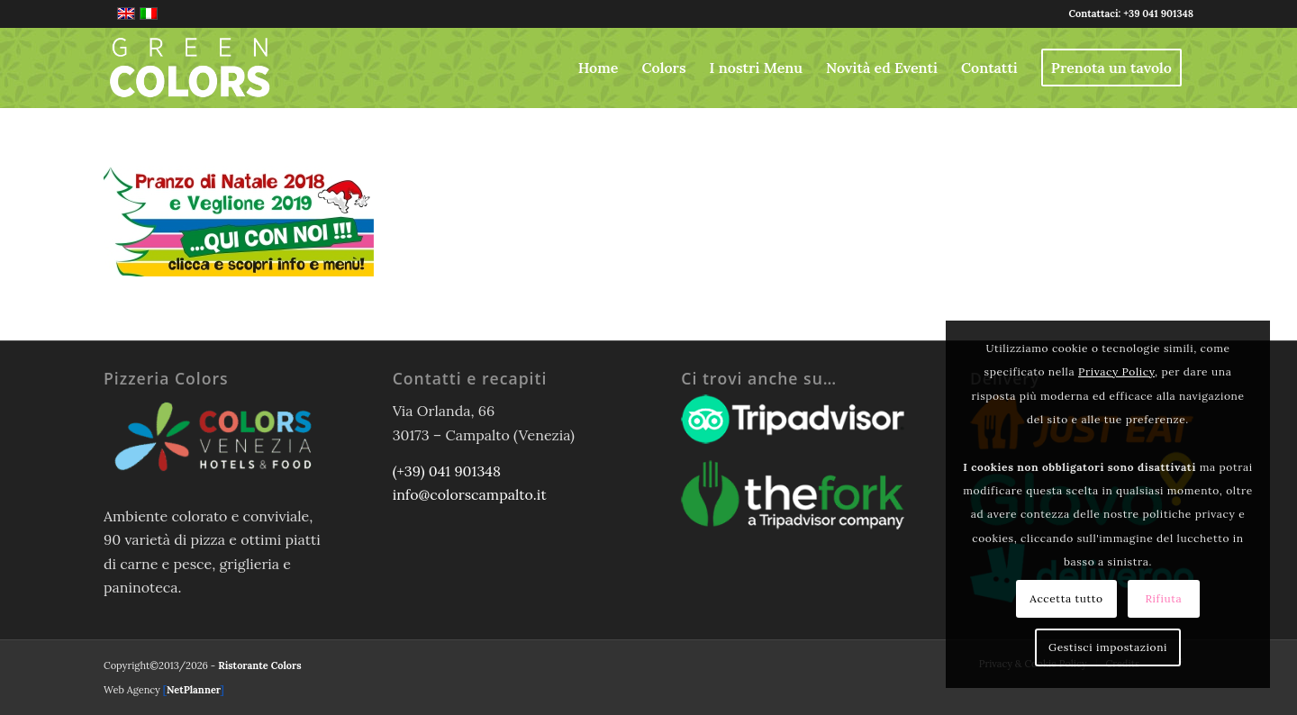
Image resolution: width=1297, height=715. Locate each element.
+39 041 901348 (1158, 13)
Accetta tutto (1065, 598)
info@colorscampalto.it (470, 494)
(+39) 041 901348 (447, 471)
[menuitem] (598, 67)
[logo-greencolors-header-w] (190, 67)
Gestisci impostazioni (1107, 647)
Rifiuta (1163, 598)
